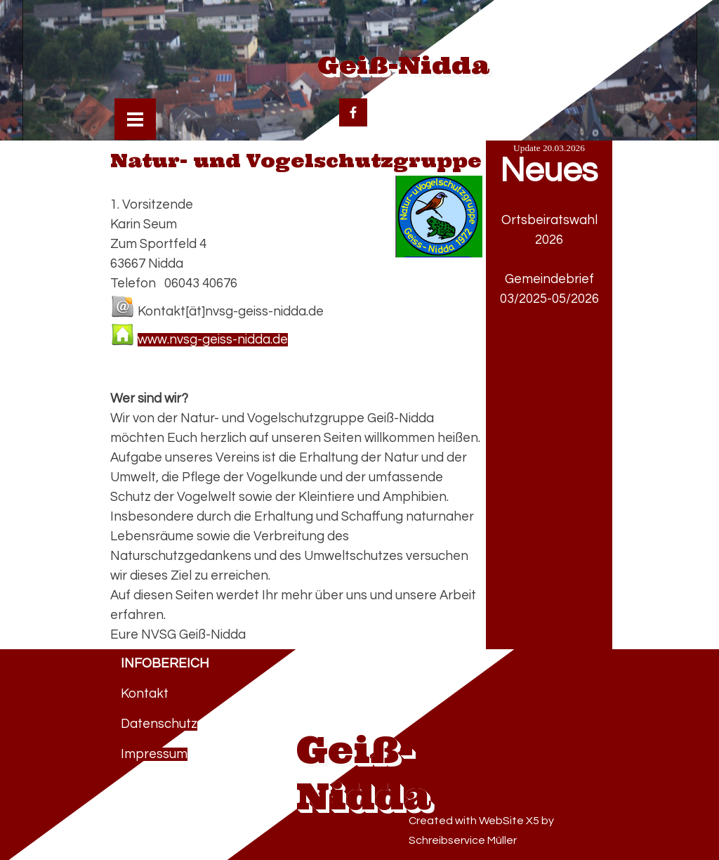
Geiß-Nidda (403, 64)
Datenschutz (159, 724)
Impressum (154, 754)
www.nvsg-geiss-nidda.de (213, 339)
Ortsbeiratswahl (549, 220)
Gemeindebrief (549, 279)
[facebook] (353, 112)
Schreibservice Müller (463, 840)
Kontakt (145, 694)
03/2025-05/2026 (549, 299)
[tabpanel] (549, 309)
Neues (549, 171)
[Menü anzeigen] (135, 119)
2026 (549, 240)
